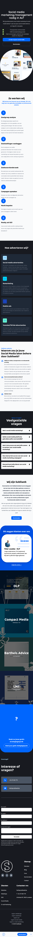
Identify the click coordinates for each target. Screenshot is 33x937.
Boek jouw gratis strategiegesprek (16, 746)
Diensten (26, 866)
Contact (26, 880)
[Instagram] (6, 875)
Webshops (4, 894)
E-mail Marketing (6, 904)
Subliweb (18, 924)
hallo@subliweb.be (14, 788)
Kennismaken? (22, 934)
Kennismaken (16, 44)
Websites (3, 890)
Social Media (4, 901)
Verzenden (16, 837)
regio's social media (16, 920)
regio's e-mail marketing (16, 922)
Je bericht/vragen (16, 829)
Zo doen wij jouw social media (16, 40)
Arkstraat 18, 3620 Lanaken (24, 897)
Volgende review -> (16, 565)
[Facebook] (2, 875)
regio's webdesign (17, 914)
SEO (2, 897)
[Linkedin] (11, 875)
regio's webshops (16, 916)
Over (25, 873)
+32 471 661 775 (13, 780)
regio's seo (16, 918)
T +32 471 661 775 (21, 894)
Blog (25, 870)
